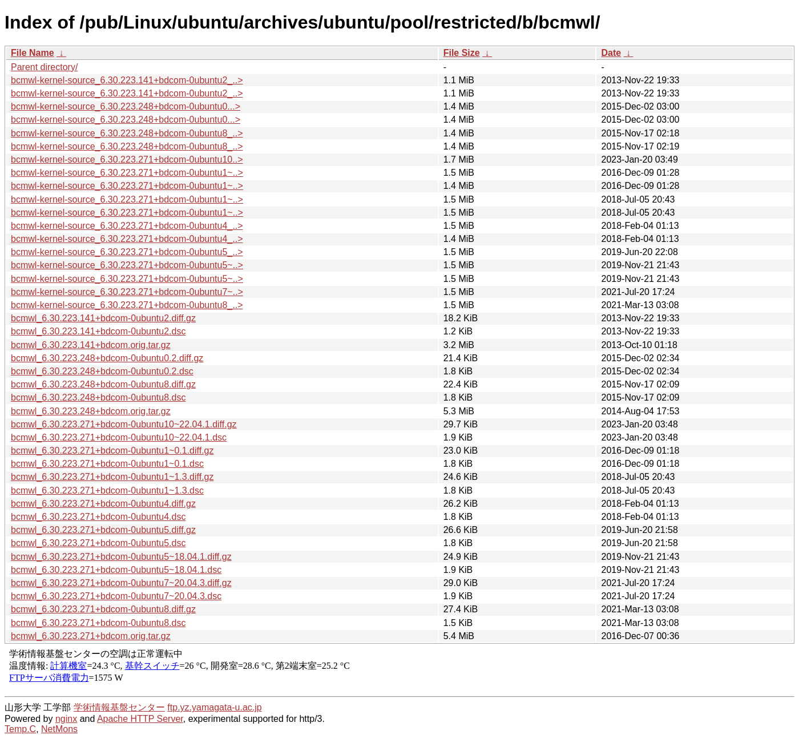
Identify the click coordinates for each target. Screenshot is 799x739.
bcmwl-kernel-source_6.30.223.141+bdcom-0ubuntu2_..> (127, 80)
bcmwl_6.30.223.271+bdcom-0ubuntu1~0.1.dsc (107, 464)
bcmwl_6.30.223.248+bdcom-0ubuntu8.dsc (98, 397)
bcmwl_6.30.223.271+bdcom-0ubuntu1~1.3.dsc (107, 490)
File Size (461, 53)
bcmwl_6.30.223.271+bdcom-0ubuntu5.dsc (98, 543)
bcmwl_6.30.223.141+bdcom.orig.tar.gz (91, 345)
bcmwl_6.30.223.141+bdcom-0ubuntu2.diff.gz (103, 318)
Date (611, 53)
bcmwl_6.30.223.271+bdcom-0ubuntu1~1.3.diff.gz (112, 477)
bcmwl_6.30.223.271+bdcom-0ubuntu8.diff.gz (103, 609)
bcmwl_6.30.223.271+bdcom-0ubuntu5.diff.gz (103, 530)
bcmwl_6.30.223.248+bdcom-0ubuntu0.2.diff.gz (107, 358)
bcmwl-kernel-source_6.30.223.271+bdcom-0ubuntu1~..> (127, 172)
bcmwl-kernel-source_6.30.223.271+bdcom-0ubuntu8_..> (127, 305)
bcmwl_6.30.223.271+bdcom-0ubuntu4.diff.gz (103, 503)
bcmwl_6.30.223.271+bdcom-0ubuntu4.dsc (98, 517)
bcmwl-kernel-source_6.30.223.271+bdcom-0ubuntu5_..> (127, 252)
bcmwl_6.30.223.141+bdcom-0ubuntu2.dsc (98, 331)
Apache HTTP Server (140, 719)
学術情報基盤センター (119, 707)
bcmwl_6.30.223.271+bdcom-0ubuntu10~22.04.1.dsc (119, 437)
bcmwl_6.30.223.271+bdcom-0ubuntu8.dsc (98, 623)
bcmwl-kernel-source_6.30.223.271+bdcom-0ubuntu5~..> (127, 265)
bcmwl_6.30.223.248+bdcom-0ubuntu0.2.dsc (102, 371)
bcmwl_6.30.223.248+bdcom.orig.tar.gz (91, 411)
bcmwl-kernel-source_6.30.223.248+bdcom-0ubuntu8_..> (127, 133)
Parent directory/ (44, 67)
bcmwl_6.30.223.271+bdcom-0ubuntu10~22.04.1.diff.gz (124, 424)
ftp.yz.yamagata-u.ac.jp (214, 707)
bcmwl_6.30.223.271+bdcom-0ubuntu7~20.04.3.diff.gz (121, 583)
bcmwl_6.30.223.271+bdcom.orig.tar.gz (91, 636)
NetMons (59, 729)
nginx (66, 719)
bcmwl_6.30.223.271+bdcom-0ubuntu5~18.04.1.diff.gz (121, 557)
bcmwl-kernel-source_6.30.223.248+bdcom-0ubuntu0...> (125, 106)
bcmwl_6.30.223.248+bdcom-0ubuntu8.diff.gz (103, 384)
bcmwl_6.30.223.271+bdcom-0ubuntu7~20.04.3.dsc (116, 596)
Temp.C (20, 729)
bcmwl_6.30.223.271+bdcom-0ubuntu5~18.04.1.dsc (116, 570)
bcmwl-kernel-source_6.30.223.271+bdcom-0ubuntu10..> (127, 159)
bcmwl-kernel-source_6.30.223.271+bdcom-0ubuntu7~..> (127, 292)
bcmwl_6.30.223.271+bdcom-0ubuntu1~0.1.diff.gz (112, 450)
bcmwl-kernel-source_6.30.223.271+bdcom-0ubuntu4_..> (127, 226)
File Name (32, 53)
